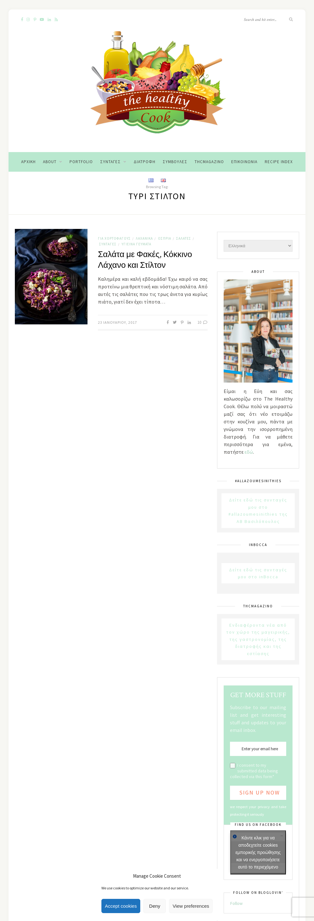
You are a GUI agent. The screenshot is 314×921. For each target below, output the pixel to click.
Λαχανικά (144, 238)
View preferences (190, 906)
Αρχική (28, 161)
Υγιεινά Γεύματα (136, 244)
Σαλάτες (183, 238)
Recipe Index (279, 161)
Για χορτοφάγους (114, 238)
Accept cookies (121, 906)
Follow (236, 903)
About (50, 161)
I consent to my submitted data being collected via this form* (254, 770)
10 (202, 322)
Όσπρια (164, 238)
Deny (154, 906)
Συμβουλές (175, 161)
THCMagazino (209, 161)
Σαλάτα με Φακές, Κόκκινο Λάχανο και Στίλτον (145, 260)
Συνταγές (110, 161)
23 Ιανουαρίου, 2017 (117, 322)
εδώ (249, 452)
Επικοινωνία (244, 161)
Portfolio (81, 161)
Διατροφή (144, 161)
